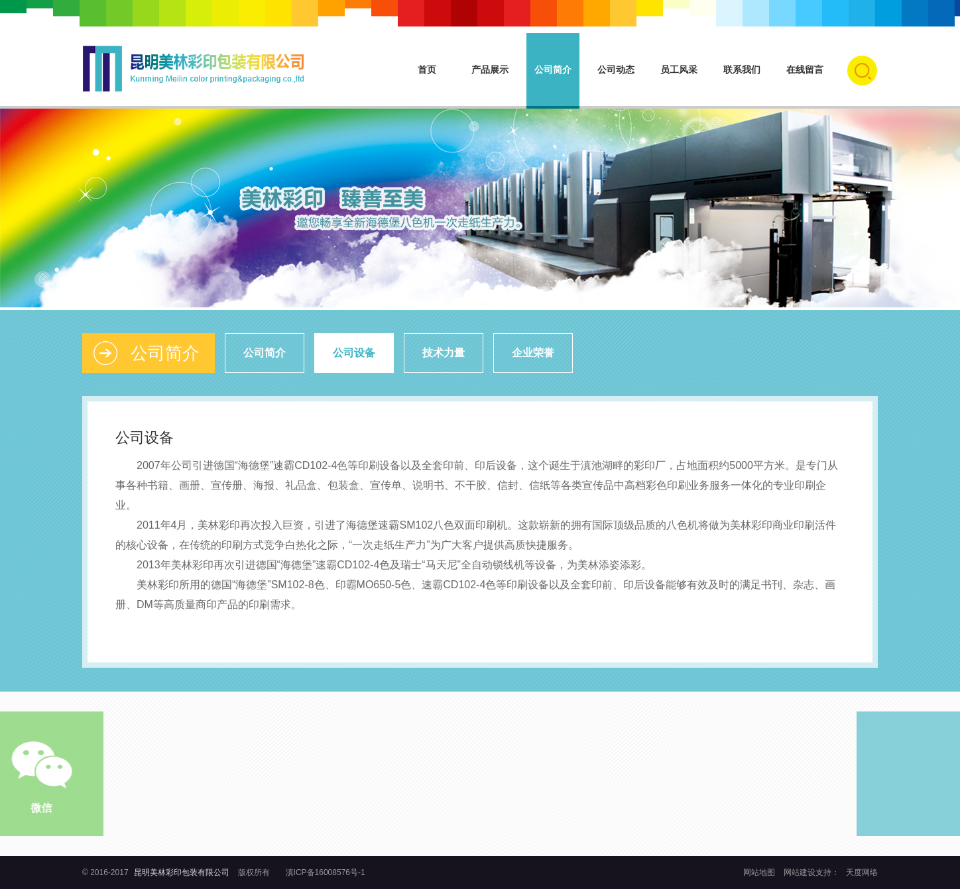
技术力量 (443, 352)
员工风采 (678, 69)
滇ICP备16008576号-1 (325, 872)
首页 (427, 69)
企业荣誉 (533, 352)
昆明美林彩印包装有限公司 (181, 872)
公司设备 (354, 352)
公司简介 (552, 69)
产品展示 (490, 69)
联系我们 (741, 69)
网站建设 (799, 872)
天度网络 (862, 872)
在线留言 (804, 69)
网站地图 (760, 872)
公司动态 (615, 69)
